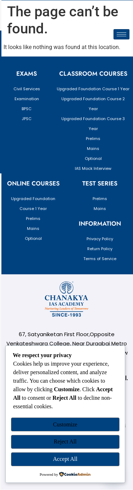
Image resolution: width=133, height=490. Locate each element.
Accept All (65, 459)
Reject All (65, 441)
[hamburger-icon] (121, 34)
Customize (65, 424)
